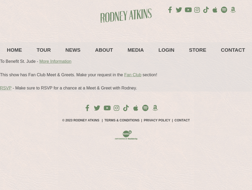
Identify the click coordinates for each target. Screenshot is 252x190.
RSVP (5, 88)
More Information (55, 61)
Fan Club (133, 75)
